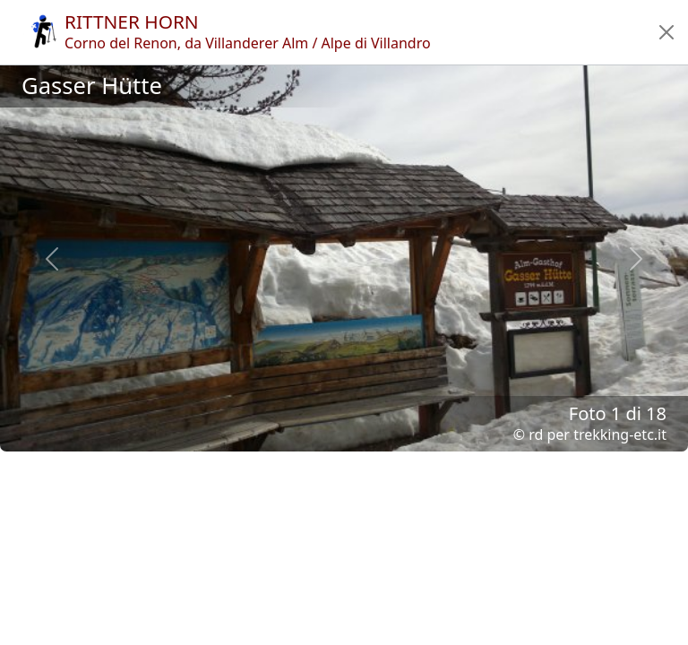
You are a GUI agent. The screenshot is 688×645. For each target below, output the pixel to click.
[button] (666, 32)
